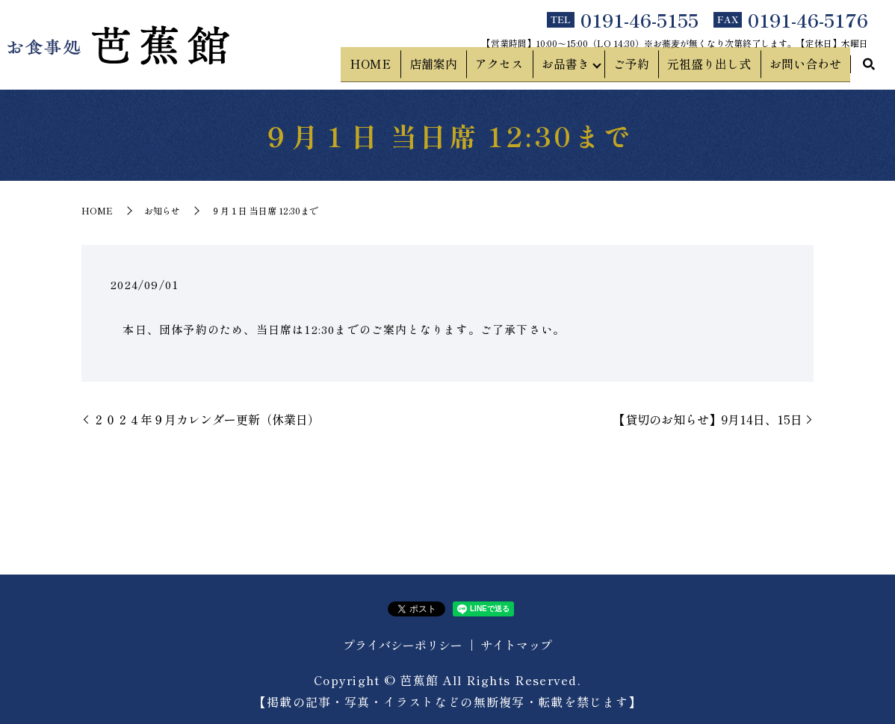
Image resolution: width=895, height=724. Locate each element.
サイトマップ (516, 645)
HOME (405, 68)
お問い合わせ (808, 68)
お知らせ (162, 210)
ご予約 (647, 68)
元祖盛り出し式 (719, 68)
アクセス (521, 68)
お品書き (581, 68)
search (869, 69)
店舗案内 (462, 68)
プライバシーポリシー (402, 645)
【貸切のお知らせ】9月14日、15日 (707, 419)
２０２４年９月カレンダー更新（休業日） (206, 419)
